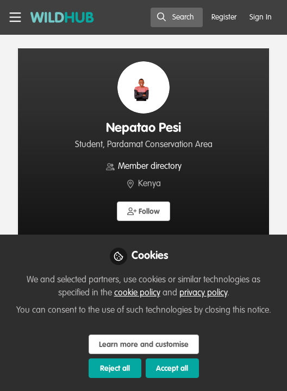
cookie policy (137, 293)
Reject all (115, 369)
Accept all (172, 369)
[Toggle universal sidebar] (15, 17)
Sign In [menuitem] (260, 17)
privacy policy (203, 293)
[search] (177, 17)
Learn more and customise (144, 345)
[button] (144, 211)
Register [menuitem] (223, 17)
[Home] (62, 17)
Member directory (150, 166)
